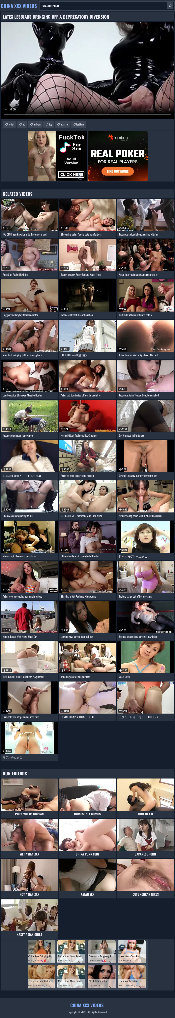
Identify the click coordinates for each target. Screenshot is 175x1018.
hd (24, 124)
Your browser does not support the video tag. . (87, 70)
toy (50, 124)
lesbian (37, 124)
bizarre (64, 124)
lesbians (80, 124)
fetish (11, 124)
